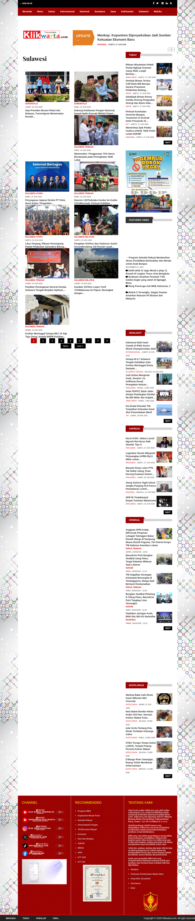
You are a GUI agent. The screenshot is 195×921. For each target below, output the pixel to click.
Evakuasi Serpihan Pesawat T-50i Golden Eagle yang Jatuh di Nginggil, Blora (146, 279)
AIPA (80, 852)
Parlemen (131, 388)
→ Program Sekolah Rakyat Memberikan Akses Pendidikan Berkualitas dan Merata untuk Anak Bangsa (148, 260)
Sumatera (100, 11)
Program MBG (84, 811)
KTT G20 (82, 857)
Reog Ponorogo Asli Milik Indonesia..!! (150, 286)
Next (173, 49)
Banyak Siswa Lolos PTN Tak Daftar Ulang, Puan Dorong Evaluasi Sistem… (140, 471)
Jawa (113, 11)
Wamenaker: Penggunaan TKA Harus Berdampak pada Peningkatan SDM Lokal (94, 156)
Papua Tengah (133, 548)
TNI (127, 416)
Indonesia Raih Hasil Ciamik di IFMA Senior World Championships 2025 (141, 345)
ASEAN (81, 843)
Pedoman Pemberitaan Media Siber (147, 874)
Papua (26, 18)
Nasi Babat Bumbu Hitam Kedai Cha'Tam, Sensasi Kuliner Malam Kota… (139, 714)
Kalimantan (127, 11)
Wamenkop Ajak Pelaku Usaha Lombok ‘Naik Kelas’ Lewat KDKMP (141, 130)
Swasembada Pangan (88, 825)
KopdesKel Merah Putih (89, 816)
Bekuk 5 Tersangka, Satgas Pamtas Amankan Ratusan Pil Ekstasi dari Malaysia (146, 295)
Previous (169, 49)
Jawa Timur (131, 77)
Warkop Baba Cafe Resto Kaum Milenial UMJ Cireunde (139, 698)
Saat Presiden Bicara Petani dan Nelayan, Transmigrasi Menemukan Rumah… (44, 113)
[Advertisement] (149, 316)
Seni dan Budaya (86, 839)
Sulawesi (144, 11)
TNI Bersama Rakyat (87, 829)
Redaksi (134, 869)
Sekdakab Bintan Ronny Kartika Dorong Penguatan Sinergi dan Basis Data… (140, 99)
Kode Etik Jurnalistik (140, 879)
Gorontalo (31, 104)
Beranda (27, 11)
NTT (127, 124)
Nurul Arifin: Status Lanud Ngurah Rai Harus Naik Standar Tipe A (140, 441)
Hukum (129, 568)
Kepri (128, 93)
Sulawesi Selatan (84, 237)
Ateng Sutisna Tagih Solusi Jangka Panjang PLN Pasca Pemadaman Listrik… (141, 485)
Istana (51, 11)
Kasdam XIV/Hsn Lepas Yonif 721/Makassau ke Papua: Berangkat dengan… (93, 290)
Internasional (67, 11)
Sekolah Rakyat (85, 820)
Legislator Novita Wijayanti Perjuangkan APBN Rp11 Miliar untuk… (140, 456)
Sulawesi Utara (34, 193)
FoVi (48, 18)
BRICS (81, 848)
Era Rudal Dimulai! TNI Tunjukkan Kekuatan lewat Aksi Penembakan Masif (140, 409)
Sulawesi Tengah (83, 147)
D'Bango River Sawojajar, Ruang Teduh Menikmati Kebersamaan (139, 762)
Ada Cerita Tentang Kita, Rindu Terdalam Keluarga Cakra (139, 731)
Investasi (82, 834)
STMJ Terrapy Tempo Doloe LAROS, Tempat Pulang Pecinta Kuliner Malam (141, 746)
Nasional (84, 11)
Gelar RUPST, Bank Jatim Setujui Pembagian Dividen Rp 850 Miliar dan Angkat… (140, 394)
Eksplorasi (131, 704)
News (40, 11)
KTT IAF (81, 862)
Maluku (158, 11)
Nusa (37, 18)
